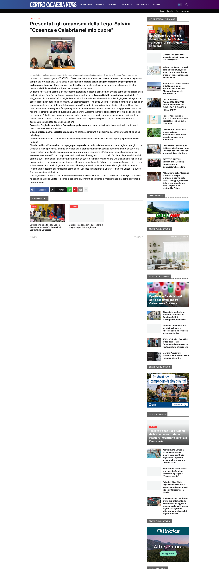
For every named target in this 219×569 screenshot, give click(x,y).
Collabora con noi (182, 11)
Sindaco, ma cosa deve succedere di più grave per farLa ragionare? (86, 226)
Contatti (158, 4)
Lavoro (126, 4)
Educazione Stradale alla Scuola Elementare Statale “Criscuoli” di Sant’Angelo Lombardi (45, 227)
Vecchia (137, 237)
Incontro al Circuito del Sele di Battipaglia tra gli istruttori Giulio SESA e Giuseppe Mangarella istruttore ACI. (176, 88)
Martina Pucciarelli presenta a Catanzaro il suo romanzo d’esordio (176, 355)
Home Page (86, 4)
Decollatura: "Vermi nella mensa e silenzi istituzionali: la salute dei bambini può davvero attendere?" (174, 134)
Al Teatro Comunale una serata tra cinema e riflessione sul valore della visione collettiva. (175, 329)
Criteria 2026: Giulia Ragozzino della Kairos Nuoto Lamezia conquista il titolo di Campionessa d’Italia (176, 487)
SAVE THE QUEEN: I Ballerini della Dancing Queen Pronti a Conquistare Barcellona (174, 163)
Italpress (141, 4)
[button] (180, 4)
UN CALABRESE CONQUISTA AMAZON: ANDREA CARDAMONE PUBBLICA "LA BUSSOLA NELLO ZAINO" (174, 104)
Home (162, 11)
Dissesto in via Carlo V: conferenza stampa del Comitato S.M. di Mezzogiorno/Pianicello (174, 316)
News (99, 4)
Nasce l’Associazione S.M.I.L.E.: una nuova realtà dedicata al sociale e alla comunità (175, 120)
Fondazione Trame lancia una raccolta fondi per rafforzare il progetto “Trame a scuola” (174, 472)
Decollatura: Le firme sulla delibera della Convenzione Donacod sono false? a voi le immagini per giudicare (176, 149)
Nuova (34, 237)
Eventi (112, 4)
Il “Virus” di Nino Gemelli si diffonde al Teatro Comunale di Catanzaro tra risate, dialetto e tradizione (175, 343)
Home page (35, 18)
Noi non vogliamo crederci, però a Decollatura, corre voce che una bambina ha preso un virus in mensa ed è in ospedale (175, 72)
